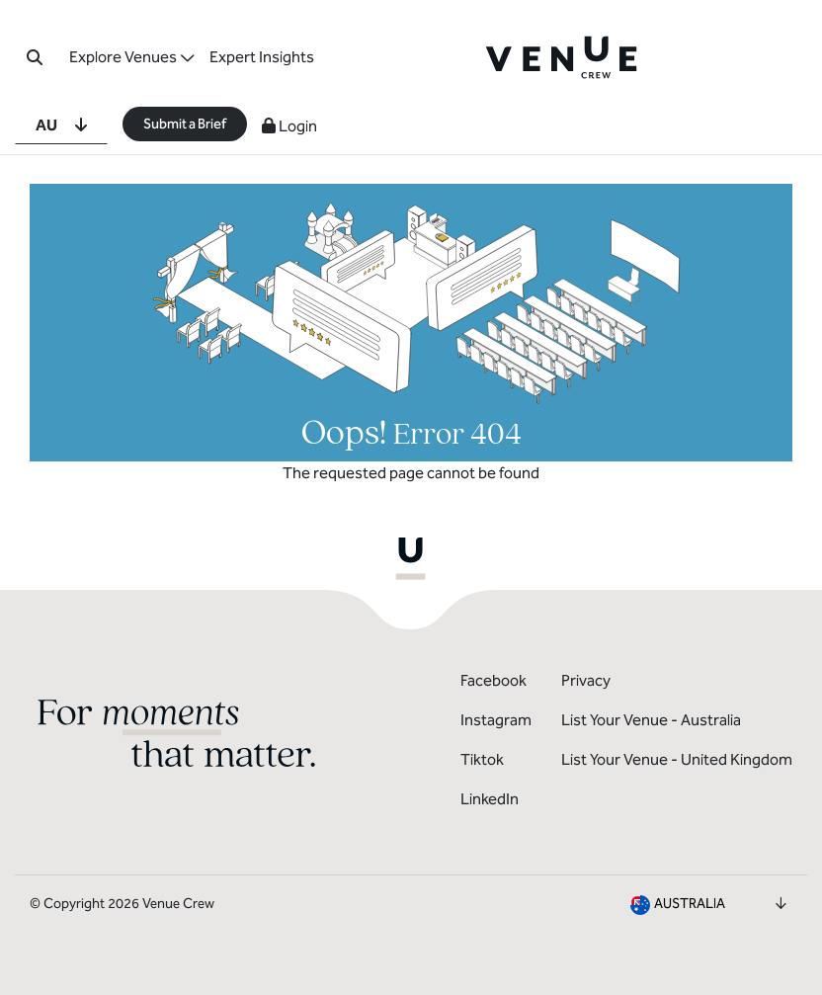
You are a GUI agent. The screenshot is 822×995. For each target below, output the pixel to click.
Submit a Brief (184, 124)
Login (289, 126)
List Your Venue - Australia (651, 719)
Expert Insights (261, 56)
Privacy (586, 680)
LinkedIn (489, 798)
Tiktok (482, 759)
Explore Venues (123, 56)
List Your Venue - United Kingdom (676, 759)
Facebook (493, 680)
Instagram (496, 719)
